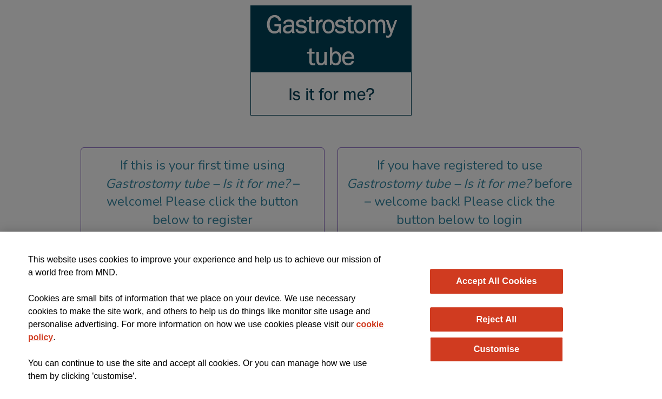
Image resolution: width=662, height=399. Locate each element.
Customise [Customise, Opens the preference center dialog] (497, 349)
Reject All (496, 319)
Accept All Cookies (496, 281)
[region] (331, 315)
